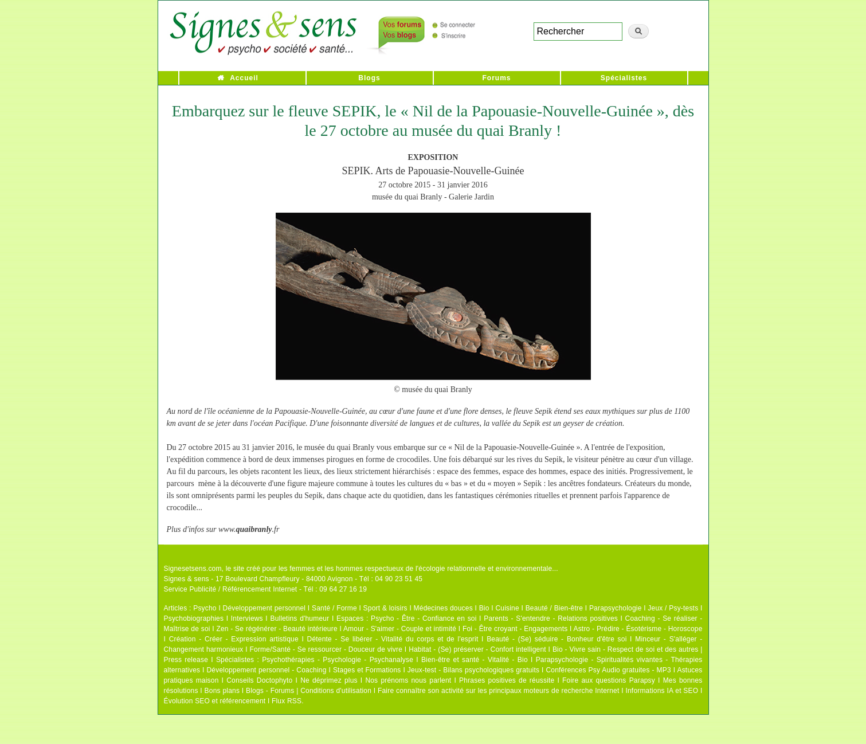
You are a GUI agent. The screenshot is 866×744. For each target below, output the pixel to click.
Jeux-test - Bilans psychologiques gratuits (473, 670)
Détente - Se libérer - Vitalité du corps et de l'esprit (393, 639)
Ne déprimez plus (329, 680)
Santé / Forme (334, 608)
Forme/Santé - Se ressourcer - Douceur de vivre (326, 649)
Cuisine (507, 608)
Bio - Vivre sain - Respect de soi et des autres (625, 649)
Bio (484, 608)
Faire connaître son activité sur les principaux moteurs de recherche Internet (499, 691)
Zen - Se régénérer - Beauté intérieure (276, 629)
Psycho (205, 608)
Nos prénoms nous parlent (408, 680)
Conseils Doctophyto (259, 680)
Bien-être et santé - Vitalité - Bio (474, 660)
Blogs (369, 78)
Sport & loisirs (385, 608)
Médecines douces (443, 608)
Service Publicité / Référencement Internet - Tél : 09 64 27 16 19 (265, 589)
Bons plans (222, 691)
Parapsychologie (615, 608)
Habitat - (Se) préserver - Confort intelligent (477, 649)
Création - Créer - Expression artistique (234, 639)
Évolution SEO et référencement (215, 701)
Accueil (244, 78)
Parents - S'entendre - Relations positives (551, 618)
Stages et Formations (367, 670)
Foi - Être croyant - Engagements (515, 629)
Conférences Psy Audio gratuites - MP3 (608, 670)
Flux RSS (286, 701)
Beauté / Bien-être (554, 608)
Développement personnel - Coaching (267, 670)
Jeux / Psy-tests (673, 608)
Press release (186, 660)
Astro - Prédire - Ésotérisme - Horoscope (637, 629)
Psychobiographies (194, 618)
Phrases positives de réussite (506, 680)
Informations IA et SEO (661, 691)
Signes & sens (186, 579)
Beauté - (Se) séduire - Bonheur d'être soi (556, 639)
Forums (496, 78)
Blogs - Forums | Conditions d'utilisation (308, 691)
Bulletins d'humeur (299, 618)
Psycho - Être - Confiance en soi (424, 618)
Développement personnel (264, 608)
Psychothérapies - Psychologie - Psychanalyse (337, 660)
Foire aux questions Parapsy (608, 680)
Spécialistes (624, 78)
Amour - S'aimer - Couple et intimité (399, 629)
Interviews (247, 618)
